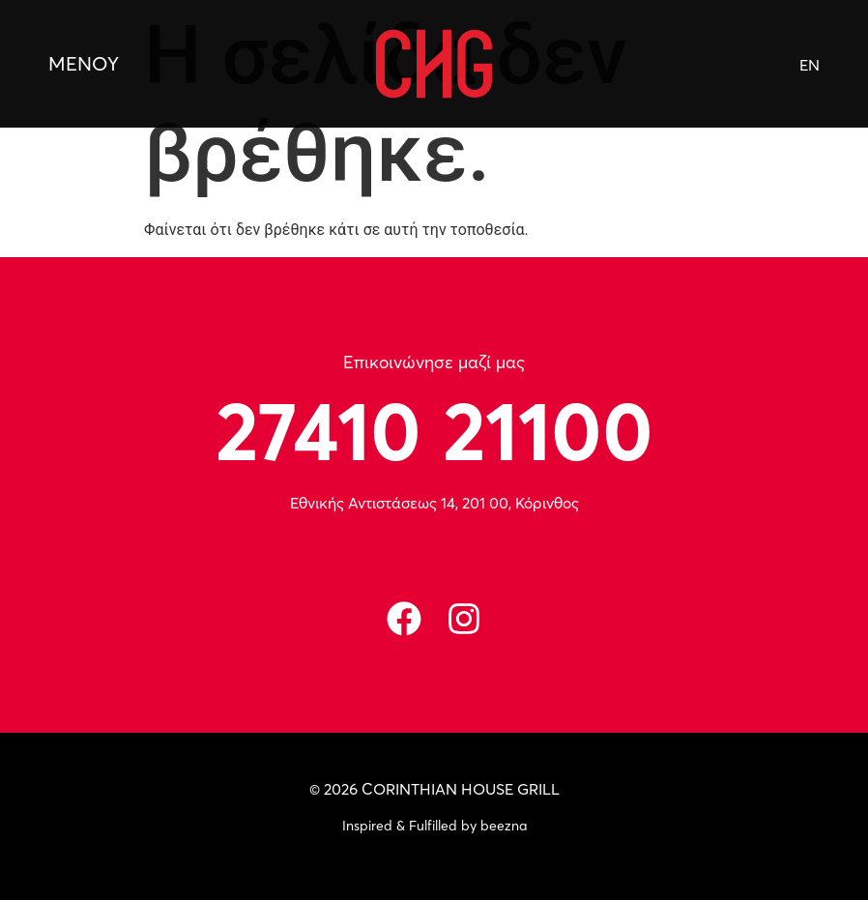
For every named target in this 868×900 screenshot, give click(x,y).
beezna (503, 825)
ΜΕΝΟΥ (83, 63)
